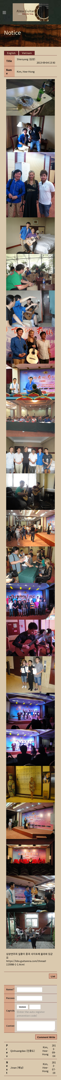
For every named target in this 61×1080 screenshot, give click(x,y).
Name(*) (10, 989)
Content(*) (10, 1025)
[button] (26, 71)
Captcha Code (10, 1010)
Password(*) (10, 998)
